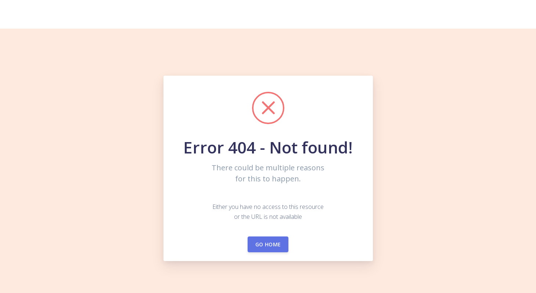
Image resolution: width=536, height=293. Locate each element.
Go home (268, 244)
